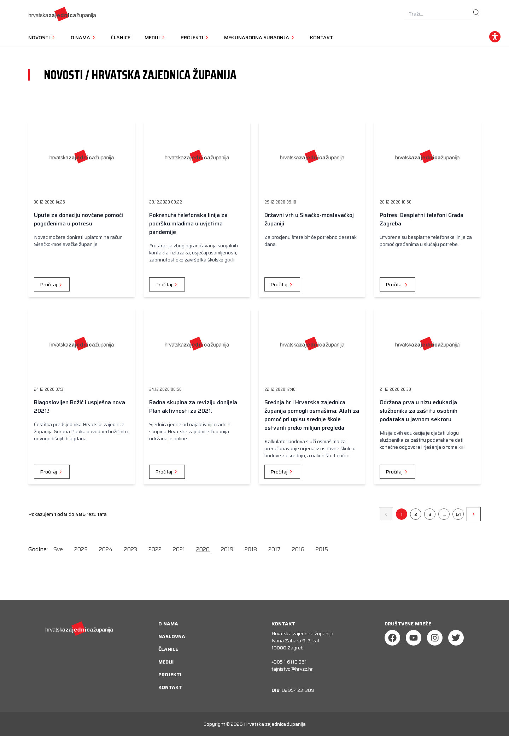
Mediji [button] (155, 37)
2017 (274, 549)
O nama (168, 624)
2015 (322, 549)
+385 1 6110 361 (289, 662)
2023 (130, 549)
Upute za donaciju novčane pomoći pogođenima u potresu (78, 219)
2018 (251, 549)
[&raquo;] (474, 514)
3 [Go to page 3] (430, 514)
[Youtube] (413, 638)
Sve (58, 549)
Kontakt (321, 37)
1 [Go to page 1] (401, 514)
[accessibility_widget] (494, 36)
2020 (203, 549)
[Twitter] (456, 638)
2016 (298, 549)
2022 (155, 549)
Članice (120, 37)
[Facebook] (392, 638)
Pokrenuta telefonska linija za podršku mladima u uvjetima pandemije (188, 223)
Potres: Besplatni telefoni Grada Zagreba (421, 219)
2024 (106, 549)
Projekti (169, 674)
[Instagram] (435, 638)
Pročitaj (52, 284)
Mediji (166, 662)
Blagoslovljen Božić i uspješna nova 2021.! (79, 406)
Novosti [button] (42, 37)
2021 (179, 549)
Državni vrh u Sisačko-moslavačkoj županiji (309, 219)
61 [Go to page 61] (458, 514)
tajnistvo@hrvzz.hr (292, 669)
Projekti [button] (195, 37)
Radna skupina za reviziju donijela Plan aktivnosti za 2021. (193, 406)
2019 (227, 549)
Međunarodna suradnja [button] (260, 37)
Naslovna (171, 636)
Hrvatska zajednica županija (275, 724)
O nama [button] (84, 37)
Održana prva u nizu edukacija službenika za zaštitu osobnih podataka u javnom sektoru (418, 411)
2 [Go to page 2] (415, 514)
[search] (476, 13)
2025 (81, 549)
